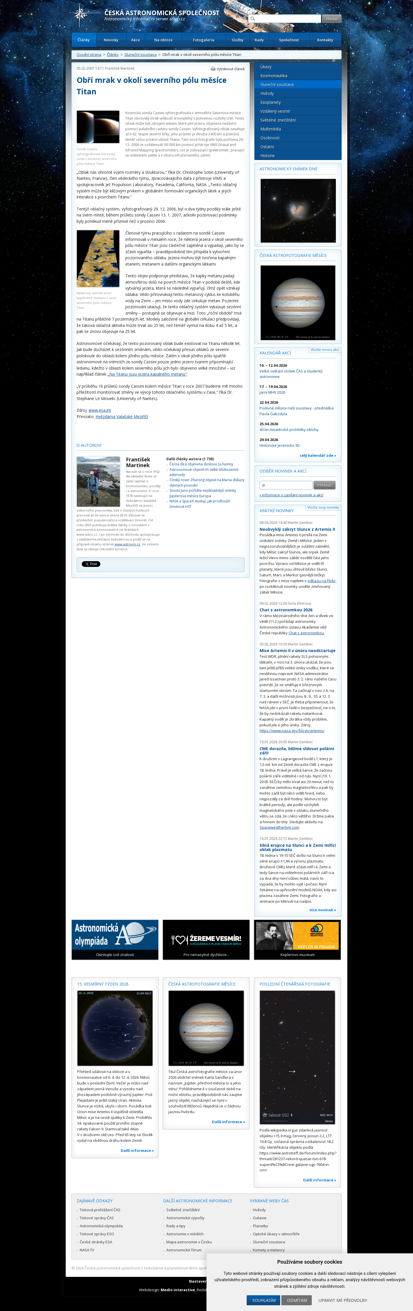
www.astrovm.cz (127, 544)
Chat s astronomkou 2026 (286, 609)
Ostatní (267, 146)
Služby (237, 39)
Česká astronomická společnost (112, 1268)
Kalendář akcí (275, 353)
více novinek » (322, 909)
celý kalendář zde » (318, 455)
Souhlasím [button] (264, 1300)
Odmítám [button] (297, 1300)
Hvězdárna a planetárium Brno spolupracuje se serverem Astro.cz (201, 1268)
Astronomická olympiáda (101, 1225)
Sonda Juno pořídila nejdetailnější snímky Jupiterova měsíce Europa (203, 493)
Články (84, 39)
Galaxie (259, 1217)
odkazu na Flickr (321, 580)
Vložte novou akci (325, 349)
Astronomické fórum (184, 1250)
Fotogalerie (204, 39)
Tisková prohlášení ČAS (100, 1209)
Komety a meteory (269, 1250)
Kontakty (325, 39)
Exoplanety (270, 102)
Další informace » (137, 1150)
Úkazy (266, 66)
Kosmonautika (273, 75)
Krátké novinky (277, 510)
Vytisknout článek (231, 69)
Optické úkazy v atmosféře (276, 1233)
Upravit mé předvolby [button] (343, 1300)
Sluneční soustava (140, 54)
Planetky (260, 1225)
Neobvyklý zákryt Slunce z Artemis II (297, 529)
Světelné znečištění (278, 120)
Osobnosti (270, 138)
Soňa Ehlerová (299, 603)
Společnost (289, 39)
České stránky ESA (96, 1241)
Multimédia (270, 129)
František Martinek (120, 68)
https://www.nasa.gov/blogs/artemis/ (292, 730)
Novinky (111, 39)
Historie (267, 155)
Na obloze (163, 39)
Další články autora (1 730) (190, 458)
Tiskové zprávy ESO (97, 1233)
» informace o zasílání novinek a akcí (291, 495)
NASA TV (87, 1250)
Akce (135, 39)
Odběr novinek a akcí (283, 471)
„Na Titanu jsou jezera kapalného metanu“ (147, 374)
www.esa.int (100, 410)
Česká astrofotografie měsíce (293, 255)
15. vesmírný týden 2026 (102, 984)
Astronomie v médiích (185, 1233)
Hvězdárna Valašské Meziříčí (122, 416)
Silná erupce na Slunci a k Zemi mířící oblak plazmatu (298, 847)
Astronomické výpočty (185, 1217)
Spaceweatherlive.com (279, 827)
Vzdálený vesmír (275, 111)
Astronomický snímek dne (288, 168)
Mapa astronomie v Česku (189, 1241)
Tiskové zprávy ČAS (97, 1217)
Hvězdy (267, 93)
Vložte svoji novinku (323, 507)
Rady (259, 39)
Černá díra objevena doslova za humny (201, 464)
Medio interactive (178, 1289)
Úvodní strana (89, 54)
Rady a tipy (176, 1225)
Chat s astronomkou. (307, 632)
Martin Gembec (300, 522)
